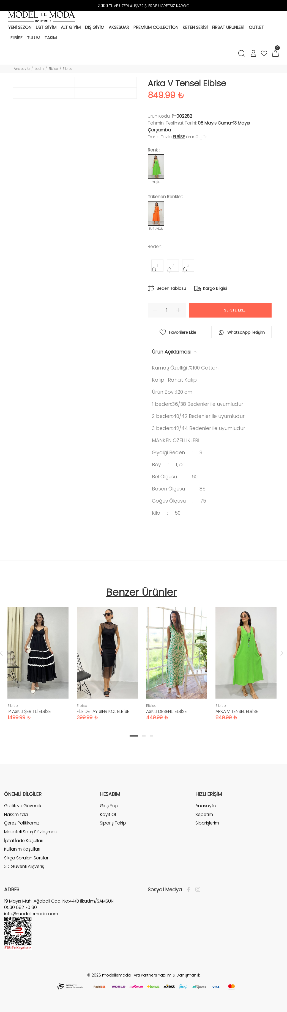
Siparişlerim (207, 823)
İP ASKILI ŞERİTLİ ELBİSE (29, 711)
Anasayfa (22, 68)
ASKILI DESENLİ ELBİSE (166, 711)
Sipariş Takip (113, 823)
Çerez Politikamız (21, 823)
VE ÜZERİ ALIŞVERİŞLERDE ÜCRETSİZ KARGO (143, 6)
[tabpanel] (38, 658)
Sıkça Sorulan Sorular (26, 858)
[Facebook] (190, 889)
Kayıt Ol (108, 814)
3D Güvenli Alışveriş (24, 866)
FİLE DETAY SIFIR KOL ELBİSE (103, 711)
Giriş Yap (109, 806)
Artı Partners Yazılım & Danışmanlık (167, 975)
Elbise (53, 68)
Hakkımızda (16, 814)
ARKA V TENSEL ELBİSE (236, 711)
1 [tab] (134, 736)
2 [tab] (144, 736)
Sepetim (204, 814)
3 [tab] (151, 736)
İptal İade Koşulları (23, 840)
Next (282, 653)
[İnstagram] (196, 889)
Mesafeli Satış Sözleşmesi (31, 832)
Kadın (39, 68)
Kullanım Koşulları (22, 849)
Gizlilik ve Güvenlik (22, 806)
